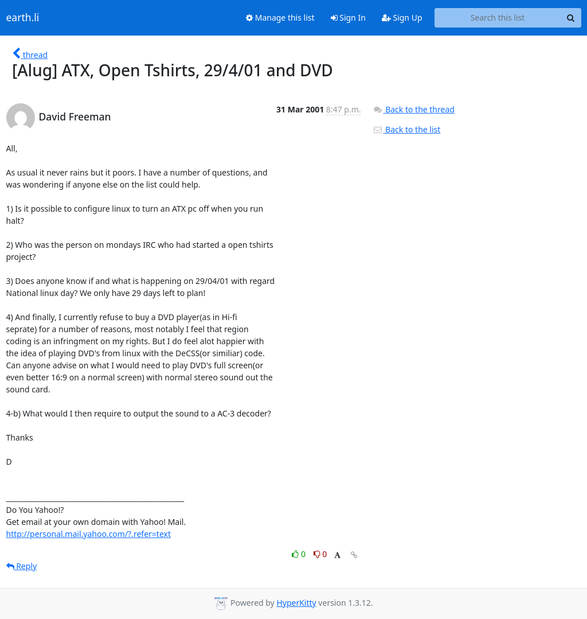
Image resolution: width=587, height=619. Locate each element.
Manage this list (280, 17)
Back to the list (406, 129)
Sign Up (402, 17)
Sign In (348, 17)
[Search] (571, 18)
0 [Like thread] (299, 553)
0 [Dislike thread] (320, 553)
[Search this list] (498, 18)
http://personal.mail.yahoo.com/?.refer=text (88, 533)
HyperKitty (296, 602)
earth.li (23, 18)
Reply (21, 565)
